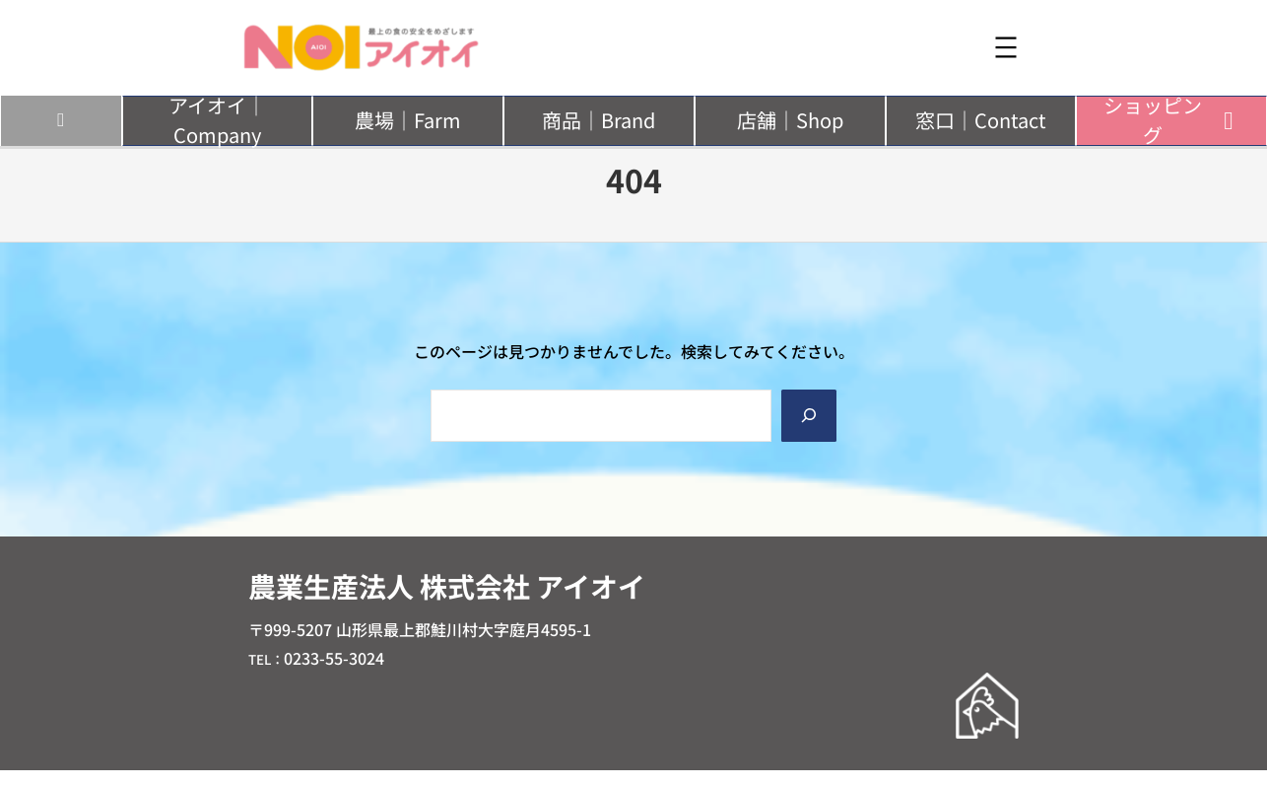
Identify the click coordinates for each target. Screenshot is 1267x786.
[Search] (808, 416)
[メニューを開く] (1006, 47)
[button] (217, 121)
